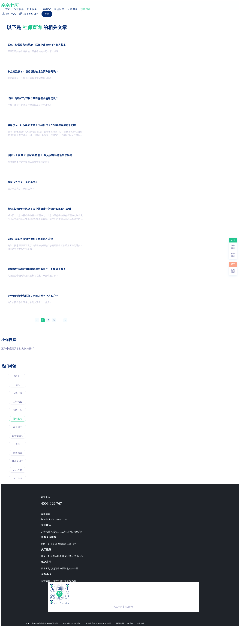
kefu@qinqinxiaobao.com (54, 519)
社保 (17, 385)
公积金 (16, 376)
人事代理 (17, 393)
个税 (17, 444)
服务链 (54, 544)
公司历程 (55, 581)
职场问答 (59, 9)
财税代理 (62, 544)
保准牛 (130, 623)
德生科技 (140, 623)
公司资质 (64, 581)
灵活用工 (17, 427)
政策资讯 (86, 9)
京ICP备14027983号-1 (72, 623)
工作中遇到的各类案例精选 (17, 348)
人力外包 (17, 470)
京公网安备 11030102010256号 (98, 623)
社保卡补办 (77, 556)
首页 (7, 9)
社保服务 (45, 556)
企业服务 (19, 9)
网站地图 (120, 623)
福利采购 (78, 532)
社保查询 (17, 419)
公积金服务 (56, 556)
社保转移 (66, 556)
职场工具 (45, 568)
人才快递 (17, 478)
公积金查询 (17, 436)
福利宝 (47, 9)
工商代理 (71, 544)
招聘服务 (45, 544)
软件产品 (73, 568)
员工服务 (32, 9)
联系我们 (73, 581)
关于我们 (45, 581)
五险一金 (17, 410)
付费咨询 (72, 9)
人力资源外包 (66, 532)
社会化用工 (17, 461)
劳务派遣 (17, 453)
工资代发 (17, 402)
